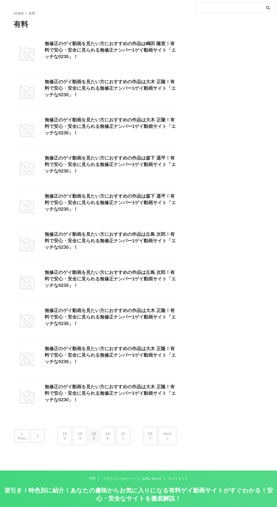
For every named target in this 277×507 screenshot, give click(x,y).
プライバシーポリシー (119, 470)
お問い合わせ (151, 470)
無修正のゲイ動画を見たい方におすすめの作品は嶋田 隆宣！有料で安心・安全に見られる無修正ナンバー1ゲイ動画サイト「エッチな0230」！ (110, 51)
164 (80, 431)
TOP (92, 470)
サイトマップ (178, 470)
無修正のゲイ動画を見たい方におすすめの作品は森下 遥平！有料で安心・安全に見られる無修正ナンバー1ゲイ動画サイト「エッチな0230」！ (110, 165)
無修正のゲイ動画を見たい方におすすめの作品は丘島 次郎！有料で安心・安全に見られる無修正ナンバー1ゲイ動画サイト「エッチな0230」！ (110, 241)
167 (122, 431)
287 (147, 431)
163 (67, 431)
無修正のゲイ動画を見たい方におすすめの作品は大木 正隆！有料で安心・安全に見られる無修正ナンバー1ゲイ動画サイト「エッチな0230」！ (110, 89)
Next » (164, 431)
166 (108, 431)
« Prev (26, 431)
